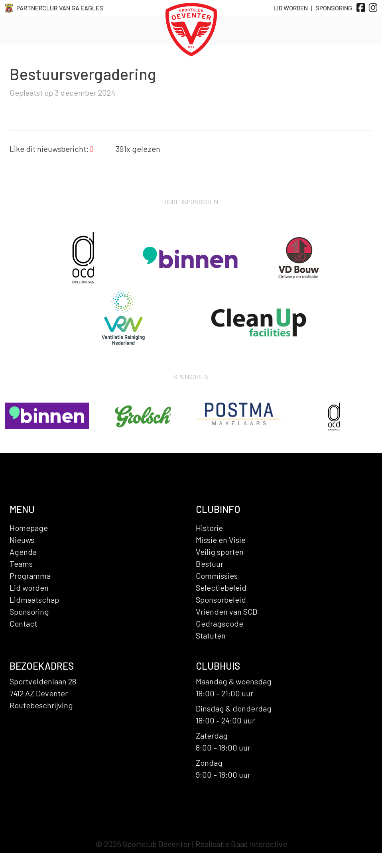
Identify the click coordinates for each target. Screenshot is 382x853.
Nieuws (22, 539)
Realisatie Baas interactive (241, 844)
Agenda (23, 551)
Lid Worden (291, 8)
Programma (30, 575)
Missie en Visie (221, 539)
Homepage (29, 528)
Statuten (211, 635)
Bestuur (209, 563)
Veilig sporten (220, 551)
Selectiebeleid (221, 587)
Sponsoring (333, 8)
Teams (21, 563)
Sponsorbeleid (221, 599)
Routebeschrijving (41, 705)
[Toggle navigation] (360, 31)
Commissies (217, 575)
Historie (209, 528)
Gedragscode (219, 623)
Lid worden (29, 587)
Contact (23, 623)
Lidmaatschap (34, 599)
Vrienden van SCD (226, 611)
